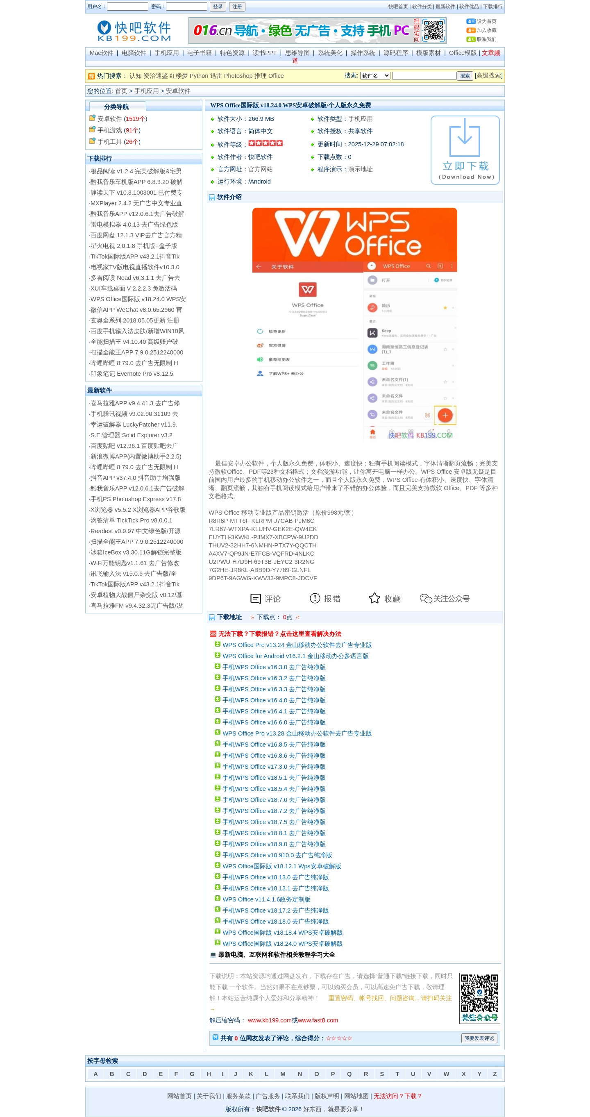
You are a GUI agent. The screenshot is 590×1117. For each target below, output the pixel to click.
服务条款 (238, 1096)
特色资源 (232, 53)
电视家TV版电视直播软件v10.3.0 (135, 267)
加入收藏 (487, 30)
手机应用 (166, 53)
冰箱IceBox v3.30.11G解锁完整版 (136, 552)
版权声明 (327, 1096)
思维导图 (297, 53)
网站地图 (356, 1096)
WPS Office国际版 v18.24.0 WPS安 (138, 299)
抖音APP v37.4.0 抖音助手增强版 (136, 477)
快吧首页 (398, 6)
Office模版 (463, 53)
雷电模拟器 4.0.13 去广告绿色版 (134, 224)
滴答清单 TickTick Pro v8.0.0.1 (131, 520)
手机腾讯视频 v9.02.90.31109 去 (134, 414)
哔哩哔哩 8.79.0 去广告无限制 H (134, 363)
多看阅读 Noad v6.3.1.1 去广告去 (135, 278)
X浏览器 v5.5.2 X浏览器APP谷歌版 (138, 509)
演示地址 (360, 169)
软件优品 (469, 6)
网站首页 (179, 1096)
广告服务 (268, 1096)
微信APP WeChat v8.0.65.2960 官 (136, 309)
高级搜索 (489, 75)
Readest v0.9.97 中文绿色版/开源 (136, 531)
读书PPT (265, 53)
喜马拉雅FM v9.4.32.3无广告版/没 (137, 605)
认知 (135, 76)
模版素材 (428, 53)
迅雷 (216, 76)
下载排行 (493, 6)
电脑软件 (134, 53)
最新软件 (445, 6)
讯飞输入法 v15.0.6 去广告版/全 (134, 573)
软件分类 (422, 6)
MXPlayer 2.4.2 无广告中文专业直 (136, 203)
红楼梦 (179, 76)
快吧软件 (268, 1109)
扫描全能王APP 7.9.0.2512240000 (137, 352)
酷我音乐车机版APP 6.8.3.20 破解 (137, 182)
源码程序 (396, 53)
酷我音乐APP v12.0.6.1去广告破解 (137, 214)
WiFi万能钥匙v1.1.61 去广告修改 (135, 563)
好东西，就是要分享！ (334, 1109)
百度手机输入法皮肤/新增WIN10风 (137, 331)
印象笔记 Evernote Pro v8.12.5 (132, 373)
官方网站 (260, 169)
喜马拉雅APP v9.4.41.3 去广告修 (135, 403)
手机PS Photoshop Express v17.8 (136, 499)
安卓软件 (178, 91)
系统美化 (330, 53)
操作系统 (363, 53)
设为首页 (487, 21)
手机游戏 (110, 130)
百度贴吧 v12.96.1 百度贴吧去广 (134, 446)
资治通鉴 (155, 76)
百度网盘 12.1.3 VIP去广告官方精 (136, 235)
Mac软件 (101, 53)
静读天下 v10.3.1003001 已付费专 (137, 192)
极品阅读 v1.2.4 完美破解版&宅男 (136, 171)
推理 (260, 76)
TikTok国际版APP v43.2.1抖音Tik (135, 256)
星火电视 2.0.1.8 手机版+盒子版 (134, 246)
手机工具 (110, 141)
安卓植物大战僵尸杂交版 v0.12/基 (136, 595)
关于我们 (209, 1096)
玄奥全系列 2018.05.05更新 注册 (135, 320)
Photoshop (238, 76)
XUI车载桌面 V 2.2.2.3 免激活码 (134, 288)
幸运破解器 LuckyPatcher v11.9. (134, 424)
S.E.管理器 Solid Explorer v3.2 (131, 435)
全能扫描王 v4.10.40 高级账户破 (134, 341)
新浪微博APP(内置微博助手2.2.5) (136, 456)
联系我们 (487, 39)
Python (199, 76)
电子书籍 (199, 53)
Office (276, 76)
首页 (121, 91)
